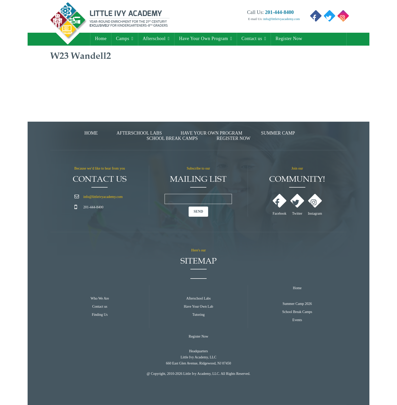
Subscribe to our (198, 168)
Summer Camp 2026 (297, 304)
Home (101, 38)
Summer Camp (278, 133)
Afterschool (154, 38)
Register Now (288, 38)
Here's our (198, 250)
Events (297, 320)
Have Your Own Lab (198, 306)
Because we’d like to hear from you (99, 168)
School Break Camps (172, 138)
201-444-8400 (93, 207)
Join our (297, 168)
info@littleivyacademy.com (281, 19)
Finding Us (100, 315)
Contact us (252, 38)
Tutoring (198, 315)
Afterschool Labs (139, 133)
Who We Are (100, 298)
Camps (122, 38)
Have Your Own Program (203, 38)
